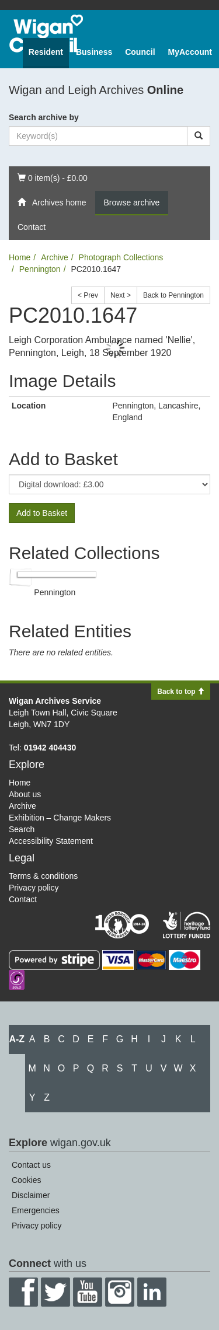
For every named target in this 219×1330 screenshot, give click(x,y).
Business (94, 52)
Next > (120, 295)
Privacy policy (34, 887)
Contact (32, 227)
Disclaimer (31, 1195)
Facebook (23, 1292)
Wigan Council (46, 33)
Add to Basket (41, 513)
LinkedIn (151, 1292)
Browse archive (132, 202)
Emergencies (36, 1210)
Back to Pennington (173, 295)
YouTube (87, 1292)
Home (19, 257)
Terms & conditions (43, 876)
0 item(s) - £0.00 (52, 177)
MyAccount (190, 52)
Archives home (52, 202)
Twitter (55, 1292)
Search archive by (44, 117)
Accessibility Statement (51, 841)
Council (140, 52)
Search (21, 829)
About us (25, 794)
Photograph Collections (121, 257)
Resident (46, 52)
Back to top (180, 691)
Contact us (31, 1165)
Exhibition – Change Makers (60, 817)
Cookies (26, 1180)
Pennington (40, 269)
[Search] (198, 136)
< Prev (88, 295)
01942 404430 (50, 747)
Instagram (119, 1292)
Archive (54, 257)
